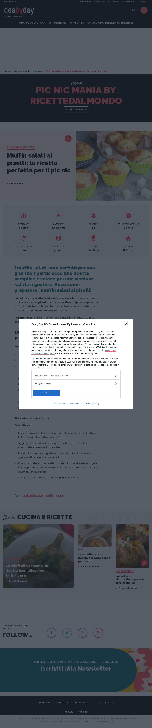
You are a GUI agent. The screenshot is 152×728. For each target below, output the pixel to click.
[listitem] (76, 375)
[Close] (127, 324)
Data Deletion (59, 403)
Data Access (76, 403)
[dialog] (76, 364)
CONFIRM (47, 392)
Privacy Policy (92, 403)
